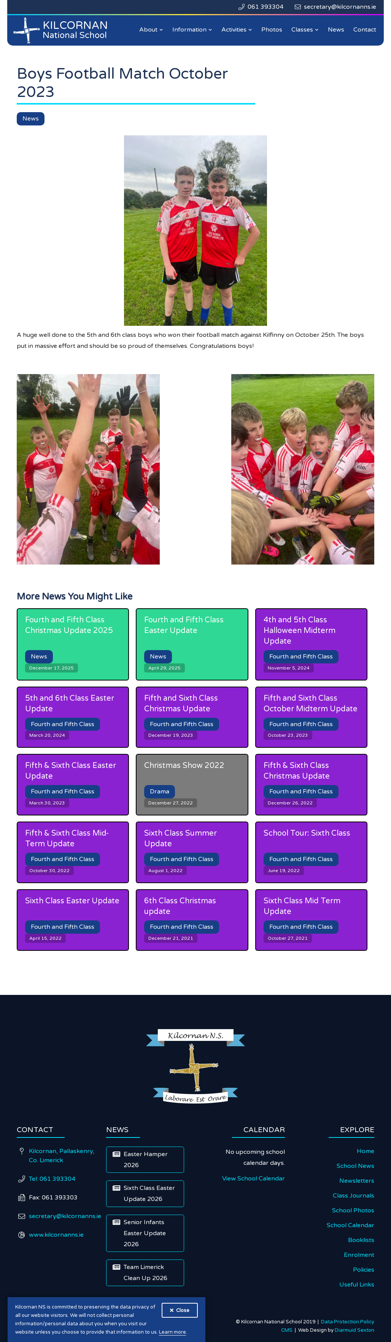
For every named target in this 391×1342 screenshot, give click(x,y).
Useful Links (356, 1284)
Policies (363, 1270)
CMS (288, 1330)
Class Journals (353, 1195)
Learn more (172, 1332)
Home (365, 1151)
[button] (151, 30)
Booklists (361, 1240)
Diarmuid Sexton (354, 1330)
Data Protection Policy (347, 1322)
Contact (364, 29)
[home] (62, 30)
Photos (271, 29)
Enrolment (359, 1255)
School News (355, 1166)
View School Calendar (253, 1178)
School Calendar (350, 1225)
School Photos (353, 1210)
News (336, 29)
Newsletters (356, 1181)
